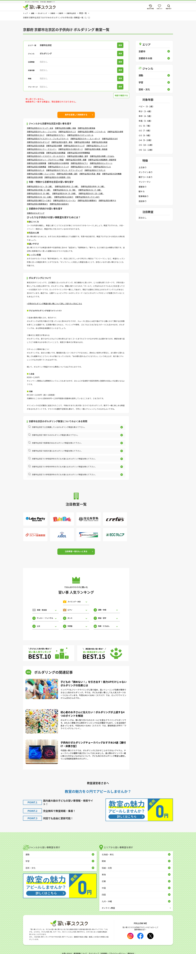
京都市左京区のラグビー (55, 135)
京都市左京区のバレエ (102, 166)
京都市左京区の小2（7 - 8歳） (90, 190)
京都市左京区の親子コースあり (39, 200)
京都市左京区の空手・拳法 (61, 142)
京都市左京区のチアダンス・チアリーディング (64, 170)
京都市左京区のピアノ (79, 163)
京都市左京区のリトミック (58, 166)
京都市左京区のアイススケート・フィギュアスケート (48, 138)
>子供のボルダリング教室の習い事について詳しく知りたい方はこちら (54, 303)
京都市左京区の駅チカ (107, 200)
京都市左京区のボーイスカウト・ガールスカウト (46, 156)
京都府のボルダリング (35, 213)
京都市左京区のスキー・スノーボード (85, 138)
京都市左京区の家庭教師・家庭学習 (102, 159)
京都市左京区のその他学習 (58, 163)
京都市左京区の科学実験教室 (78, 152)
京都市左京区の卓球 (115, 131)
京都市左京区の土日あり (63, 197)
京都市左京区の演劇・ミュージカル (41, 173)
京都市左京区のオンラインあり (87, 197)
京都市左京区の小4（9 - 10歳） (64, 193)
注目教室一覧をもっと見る (76, 551)
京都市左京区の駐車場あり (37, 204)
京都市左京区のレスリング (96, 145)
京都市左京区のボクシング (74, 145)
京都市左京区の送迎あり (59, 204)
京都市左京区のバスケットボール (80, 135)
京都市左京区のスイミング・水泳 (40, 128)
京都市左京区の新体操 (86, 128)
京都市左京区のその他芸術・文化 (57, 177)
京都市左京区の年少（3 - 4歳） (67, 186)
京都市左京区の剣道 (99, 142)
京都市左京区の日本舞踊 (111, 173)
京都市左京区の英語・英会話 (95, 149)
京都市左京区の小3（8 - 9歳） (38, 193)
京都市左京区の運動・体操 (65, 128)
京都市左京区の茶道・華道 (89, 173)
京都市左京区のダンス (35, 170)
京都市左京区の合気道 (35, 145)
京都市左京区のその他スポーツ (70, 149)
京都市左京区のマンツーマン (64, 200)
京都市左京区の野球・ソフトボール (92, 131)
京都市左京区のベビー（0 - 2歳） (40, 186)
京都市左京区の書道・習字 (77, 156)
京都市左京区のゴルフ (35, 135)
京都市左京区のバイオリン (81, 166)
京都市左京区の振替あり (87, 200)
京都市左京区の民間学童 (36, 163)
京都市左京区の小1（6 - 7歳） (64, 190)
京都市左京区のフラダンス (94, 170)
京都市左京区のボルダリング (38, 142)
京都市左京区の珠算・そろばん (102, 156)
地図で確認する (121, 95)
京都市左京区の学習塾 (35, 152)
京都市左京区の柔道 (82, 142)
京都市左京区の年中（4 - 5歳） (93, 186)
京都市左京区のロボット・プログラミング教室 (45, 159)
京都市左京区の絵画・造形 (67, 173)
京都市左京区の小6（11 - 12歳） (39, 197)
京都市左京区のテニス (67, 131)
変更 (121, 45)
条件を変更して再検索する (76, 114)
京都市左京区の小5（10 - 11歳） (91, 193)
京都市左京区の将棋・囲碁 (75, 159)
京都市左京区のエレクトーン (101, 163)
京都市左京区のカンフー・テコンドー (42, 149)
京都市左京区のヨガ (110, 138)
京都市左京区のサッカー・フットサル (42, 131)
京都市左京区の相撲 (54, 145)
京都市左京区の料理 (35, 177)
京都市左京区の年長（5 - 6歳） (39, 190)
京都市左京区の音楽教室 (36, 166)
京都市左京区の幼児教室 (55, 152)
